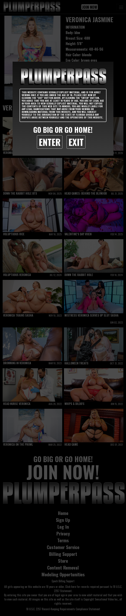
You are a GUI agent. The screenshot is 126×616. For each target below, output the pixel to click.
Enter (49, 141)
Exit (76, 141)
